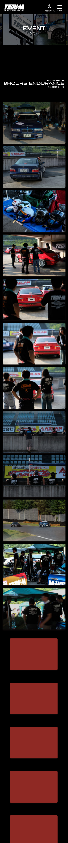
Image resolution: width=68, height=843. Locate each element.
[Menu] (60, 8)
